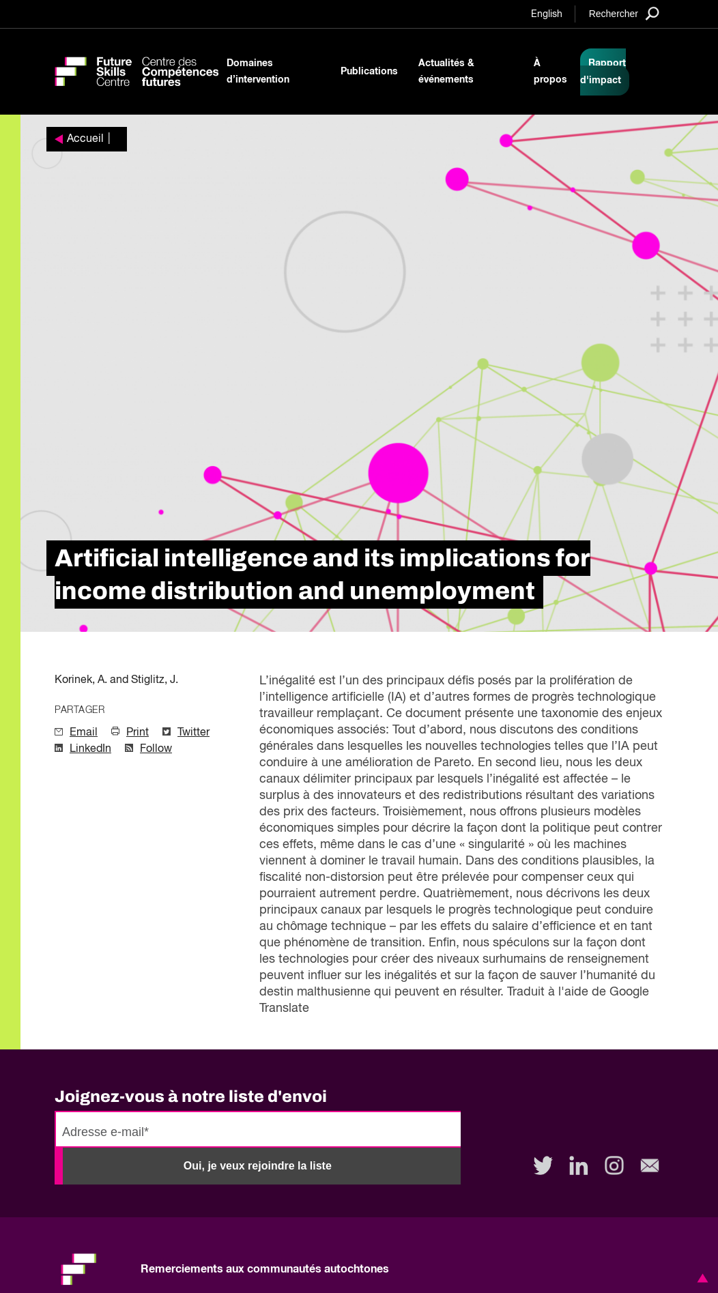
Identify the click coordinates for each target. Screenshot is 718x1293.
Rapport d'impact (603, 72)
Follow (156, 749)
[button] (700, 1278)
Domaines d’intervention (258, 72)
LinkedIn (90, 749)
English (546, 14)
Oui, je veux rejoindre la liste (258, 1166)
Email (84, 732)
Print (137, 732)
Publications (369, 71)
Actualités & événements (446, 72)
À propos (550, 72)
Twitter (193, 732)
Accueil (85, 139)
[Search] (624, 13)
